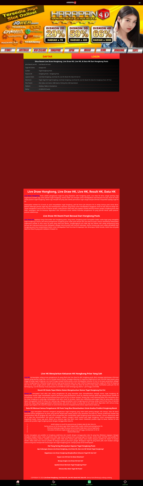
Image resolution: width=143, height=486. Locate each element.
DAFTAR (47, 56)
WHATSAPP (89, 483)
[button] (71, 449)
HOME (18, 483)
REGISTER (53, 483)
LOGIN (95, 56)
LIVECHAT (125, 483)
